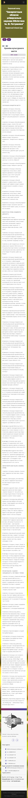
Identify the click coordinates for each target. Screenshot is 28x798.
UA (4, 39)
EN (9, 39)
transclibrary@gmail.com (14, 770)
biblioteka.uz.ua (12, 763)
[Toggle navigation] (24, 2)
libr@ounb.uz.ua (12, 760)
